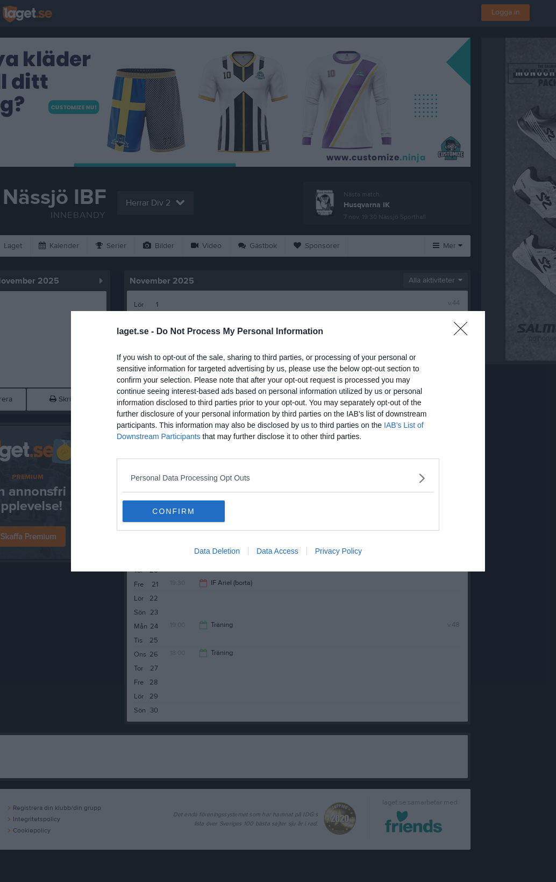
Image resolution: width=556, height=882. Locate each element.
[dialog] (278, 441)
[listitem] (278, 478)
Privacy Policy (338, 551)
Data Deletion (217, 551)
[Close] (464, 332)
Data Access (277, 551)
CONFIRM (173, 511)
